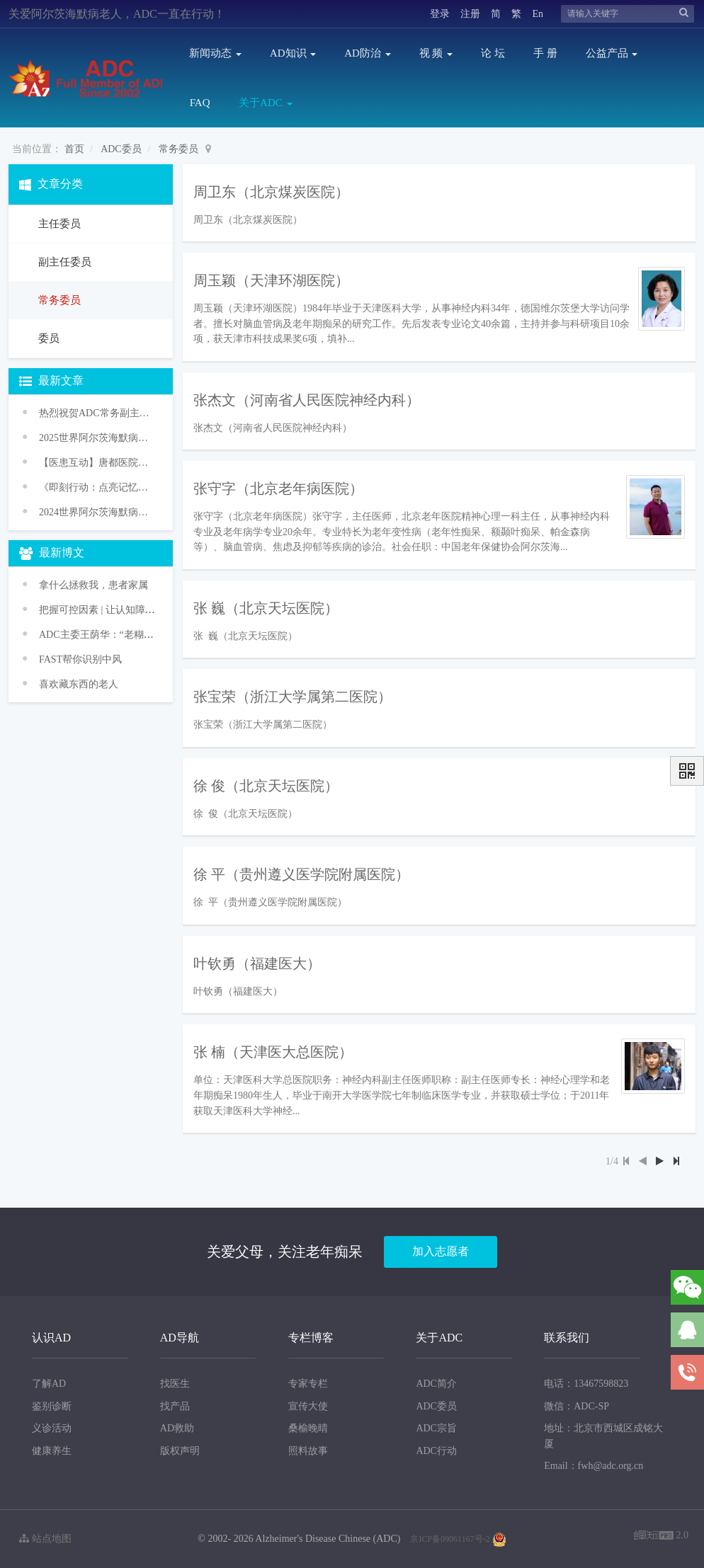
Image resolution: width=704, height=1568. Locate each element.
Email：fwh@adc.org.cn (593, 1465)
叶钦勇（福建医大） (257, 963)
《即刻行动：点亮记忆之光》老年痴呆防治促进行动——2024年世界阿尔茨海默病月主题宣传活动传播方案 (97, 487)
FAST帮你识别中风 (80, 659)
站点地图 (45, 1538)
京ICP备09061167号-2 (449, 1539)
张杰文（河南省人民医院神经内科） (306, 400)
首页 (74, 149)
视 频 (436, 53)
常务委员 (178, 149)
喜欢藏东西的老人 (78, 684)
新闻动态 (215, 53)
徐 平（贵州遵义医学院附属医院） (301, 874)
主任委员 (58, 223)
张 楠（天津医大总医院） (273, 1052)
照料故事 (308, 1451)
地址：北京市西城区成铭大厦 (603, 1436)
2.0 (661, 1536)
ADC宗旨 (436, 1428)
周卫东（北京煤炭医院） (271, 192)
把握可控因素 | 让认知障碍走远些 (112, 610)
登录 (440, 13)
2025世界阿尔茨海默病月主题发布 (97, 438)
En (537, 13)
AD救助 (177, 1428)
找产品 (175, 1406)
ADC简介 (436, 1383)
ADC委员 (121, 149)
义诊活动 (52, 1428)
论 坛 (493, 53)
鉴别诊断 (52, 1406)
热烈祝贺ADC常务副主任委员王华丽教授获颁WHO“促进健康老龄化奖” (97, 413)
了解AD (49, 1383)
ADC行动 (436, 1451)
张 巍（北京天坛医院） (266, 608)
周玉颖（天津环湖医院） (271, 280)
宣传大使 (308, 1406)
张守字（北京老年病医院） (278, 488)
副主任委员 (63, 262)
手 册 (545, 53)
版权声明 (180, 1451)
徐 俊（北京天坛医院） (266, 786)
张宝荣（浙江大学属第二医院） (292, 696)
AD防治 (367, 53)
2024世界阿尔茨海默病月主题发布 (97, 512)
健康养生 (52, 1451)
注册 (470, 13)
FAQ (200, 102)
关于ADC (265, 102)
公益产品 (612, 53)
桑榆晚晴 (308, 1428)
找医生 (175, 1383)
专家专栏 (308, 1383)
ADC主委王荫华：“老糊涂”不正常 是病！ (129, 634)
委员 (47, 338)
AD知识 (293, 53)
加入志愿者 (440, 1251)
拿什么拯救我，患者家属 (93, 585)
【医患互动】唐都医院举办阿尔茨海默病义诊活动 (97, 462)
